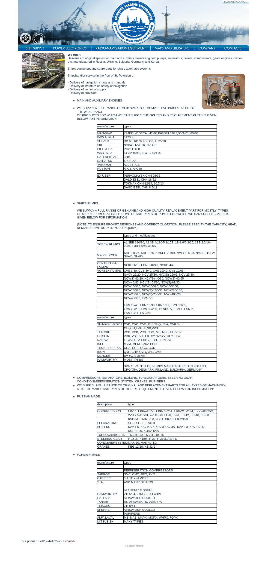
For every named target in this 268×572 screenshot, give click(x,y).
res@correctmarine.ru (89, 541)
